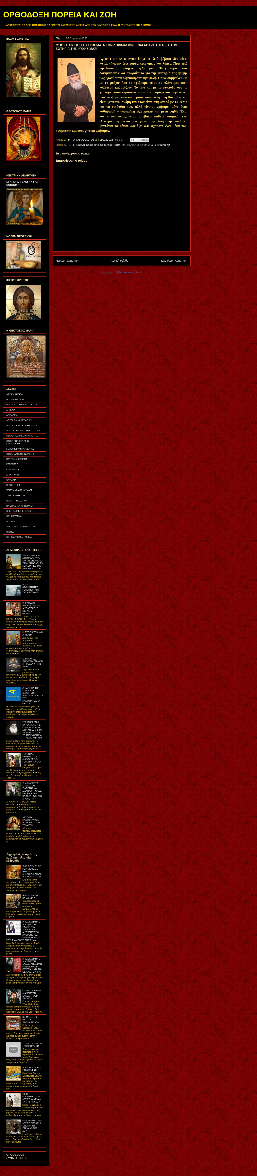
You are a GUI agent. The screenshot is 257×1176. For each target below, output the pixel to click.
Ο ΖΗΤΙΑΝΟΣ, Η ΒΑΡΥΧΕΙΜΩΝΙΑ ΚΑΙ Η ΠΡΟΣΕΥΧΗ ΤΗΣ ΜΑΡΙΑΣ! (32, 663)
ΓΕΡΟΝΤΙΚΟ (12, 469)
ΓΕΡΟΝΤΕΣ (12, 464)
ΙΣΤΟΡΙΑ (10, 521)
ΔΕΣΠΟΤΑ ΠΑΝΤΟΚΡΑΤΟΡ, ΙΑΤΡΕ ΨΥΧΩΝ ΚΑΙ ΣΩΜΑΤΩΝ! (31, 821)
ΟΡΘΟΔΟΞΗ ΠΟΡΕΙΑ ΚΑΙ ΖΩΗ (59, 14)
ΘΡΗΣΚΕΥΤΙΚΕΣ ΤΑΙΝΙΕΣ (19, 537)
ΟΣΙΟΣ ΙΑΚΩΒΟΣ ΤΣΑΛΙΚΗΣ (20, 454)
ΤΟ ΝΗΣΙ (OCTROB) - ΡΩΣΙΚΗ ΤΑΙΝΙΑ (32, 1044)
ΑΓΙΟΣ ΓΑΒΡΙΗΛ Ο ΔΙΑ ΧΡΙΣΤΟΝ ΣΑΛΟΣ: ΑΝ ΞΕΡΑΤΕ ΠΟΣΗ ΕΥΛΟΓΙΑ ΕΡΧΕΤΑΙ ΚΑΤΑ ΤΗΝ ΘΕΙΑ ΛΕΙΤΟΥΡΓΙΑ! (32, 965)
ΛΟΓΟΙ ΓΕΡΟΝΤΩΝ (74, 145)
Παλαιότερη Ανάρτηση (173, 260)
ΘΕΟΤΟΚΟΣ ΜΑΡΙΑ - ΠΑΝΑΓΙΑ (21, 404)
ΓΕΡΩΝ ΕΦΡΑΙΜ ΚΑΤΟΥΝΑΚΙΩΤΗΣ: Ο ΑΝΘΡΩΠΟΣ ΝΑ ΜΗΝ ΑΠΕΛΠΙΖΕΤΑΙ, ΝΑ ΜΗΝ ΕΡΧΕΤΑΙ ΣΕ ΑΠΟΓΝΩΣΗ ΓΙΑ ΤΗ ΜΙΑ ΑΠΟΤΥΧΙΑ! (32, 730)
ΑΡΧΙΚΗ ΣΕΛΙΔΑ (14, 394)
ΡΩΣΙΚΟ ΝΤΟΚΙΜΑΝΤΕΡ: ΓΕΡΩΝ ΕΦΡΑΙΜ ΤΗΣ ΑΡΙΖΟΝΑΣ (30, 588)
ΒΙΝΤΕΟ (10, 532)
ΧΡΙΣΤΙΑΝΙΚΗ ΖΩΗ (161, 145)
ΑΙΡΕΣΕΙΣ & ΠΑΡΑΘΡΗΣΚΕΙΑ (20, 526)
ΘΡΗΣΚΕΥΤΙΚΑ (14, 516)
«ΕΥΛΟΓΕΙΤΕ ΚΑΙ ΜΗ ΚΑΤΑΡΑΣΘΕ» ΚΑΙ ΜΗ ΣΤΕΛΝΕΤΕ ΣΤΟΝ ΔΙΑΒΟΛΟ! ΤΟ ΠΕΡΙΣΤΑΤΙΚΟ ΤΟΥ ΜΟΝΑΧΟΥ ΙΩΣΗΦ (32, 562)
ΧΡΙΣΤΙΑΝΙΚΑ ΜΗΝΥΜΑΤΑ (136, 145)
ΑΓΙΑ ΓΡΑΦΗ (12, 475)
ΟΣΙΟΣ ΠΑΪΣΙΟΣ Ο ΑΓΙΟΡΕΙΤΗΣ (103, 145)
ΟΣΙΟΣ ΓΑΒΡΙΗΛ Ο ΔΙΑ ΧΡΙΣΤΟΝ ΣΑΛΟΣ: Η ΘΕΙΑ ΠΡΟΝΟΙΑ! (31, 994)
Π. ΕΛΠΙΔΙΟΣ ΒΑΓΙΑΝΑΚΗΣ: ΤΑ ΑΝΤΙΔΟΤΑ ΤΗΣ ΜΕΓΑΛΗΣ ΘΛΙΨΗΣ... (31, 608)
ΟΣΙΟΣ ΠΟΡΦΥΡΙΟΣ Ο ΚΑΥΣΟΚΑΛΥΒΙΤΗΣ (17, 442)
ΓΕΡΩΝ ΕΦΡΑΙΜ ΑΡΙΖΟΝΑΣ (20, 449)
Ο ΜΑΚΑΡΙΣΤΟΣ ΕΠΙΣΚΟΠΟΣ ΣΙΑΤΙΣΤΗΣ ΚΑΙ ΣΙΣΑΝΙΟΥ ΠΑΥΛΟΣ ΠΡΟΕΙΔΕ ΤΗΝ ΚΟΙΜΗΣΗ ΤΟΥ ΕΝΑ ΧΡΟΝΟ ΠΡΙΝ (32, 791)
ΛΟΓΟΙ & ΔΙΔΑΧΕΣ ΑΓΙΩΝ (19, 420)
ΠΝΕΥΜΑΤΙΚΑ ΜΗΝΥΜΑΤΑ (19, 506)
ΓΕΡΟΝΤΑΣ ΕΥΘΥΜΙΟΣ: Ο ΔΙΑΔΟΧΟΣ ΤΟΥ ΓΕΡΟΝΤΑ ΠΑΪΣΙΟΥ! (32, 758)
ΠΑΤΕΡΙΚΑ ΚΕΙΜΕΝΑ (16, 459)
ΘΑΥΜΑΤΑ (11, 480)
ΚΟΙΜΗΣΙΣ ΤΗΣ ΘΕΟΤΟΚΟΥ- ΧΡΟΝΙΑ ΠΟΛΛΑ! (30, 1019)
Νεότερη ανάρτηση (67, 260)
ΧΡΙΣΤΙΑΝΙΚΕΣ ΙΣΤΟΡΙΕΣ (18, 511)
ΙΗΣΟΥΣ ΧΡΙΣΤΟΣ (15, 399)
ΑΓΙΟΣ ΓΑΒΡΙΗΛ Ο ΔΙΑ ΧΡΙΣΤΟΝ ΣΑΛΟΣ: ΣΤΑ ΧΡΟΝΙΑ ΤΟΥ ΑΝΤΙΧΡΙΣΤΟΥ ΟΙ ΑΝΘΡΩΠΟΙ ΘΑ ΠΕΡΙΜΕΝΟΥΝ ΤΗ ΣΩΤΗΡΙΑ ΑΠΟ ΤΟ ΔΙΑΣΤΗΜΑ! (23, 931)
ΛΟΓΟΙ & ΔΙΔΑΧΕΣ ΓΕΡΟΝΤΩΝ (21, 425)
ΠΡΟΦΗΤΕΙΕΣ (13, 485)
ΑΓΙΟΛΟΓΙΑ (12, 415)
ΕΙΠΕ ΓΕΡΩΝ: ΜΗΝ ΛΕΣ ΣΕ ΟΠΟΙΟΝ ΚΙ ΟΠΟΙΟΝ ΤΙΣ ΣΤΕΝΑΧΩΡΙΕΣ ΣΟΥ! (32, 1125)
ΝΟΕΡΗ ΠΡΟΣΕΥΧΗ (16, 500)
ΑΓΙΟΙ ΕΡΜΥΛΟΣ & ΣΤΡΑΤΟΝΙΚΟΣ (31, 1068)
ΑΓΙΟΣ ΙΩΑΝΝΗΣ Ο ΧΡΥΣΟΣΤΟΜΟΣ (24, 430)
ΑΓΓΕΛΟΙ (10, 410)
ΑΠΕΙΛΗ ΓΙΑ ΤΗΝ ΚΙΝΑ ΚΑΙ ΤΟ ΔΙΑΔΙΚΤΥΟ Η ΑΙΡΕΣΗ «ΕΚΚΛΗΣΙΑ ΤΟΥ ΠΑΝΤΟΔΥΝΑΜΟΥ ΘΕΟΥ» (32, 696)
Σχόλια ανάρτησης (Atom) (128, 272)
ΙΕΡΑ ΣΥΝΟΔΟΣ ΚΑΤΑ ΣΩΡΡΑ (30, 896)
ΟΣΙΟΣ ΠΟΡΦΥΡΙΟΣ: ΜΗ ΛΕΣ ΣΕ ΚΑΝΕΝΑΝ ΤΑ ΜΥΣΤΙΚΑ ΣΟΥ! (31, 1098)
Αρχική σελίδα (119, 260)
